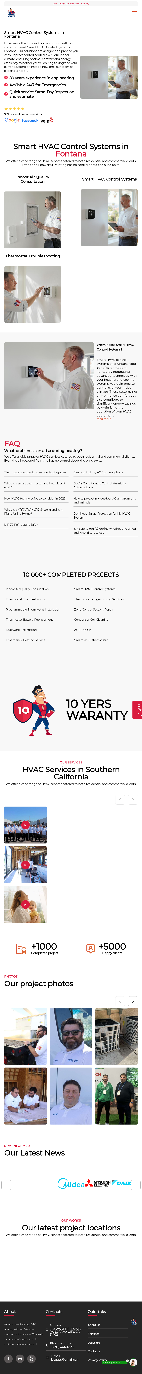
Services (91, 1334)
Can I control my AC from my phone (98, 472)
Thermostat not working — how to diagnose (35, 472)
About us (91, 1325)
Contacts (91, 1351)
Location (91, 1342)
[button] (133, 1009)
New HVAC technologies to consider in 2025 (35, 498)
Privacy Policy (95, 1360)
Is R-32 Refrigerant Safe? (21, 524)
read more (104, 418)
